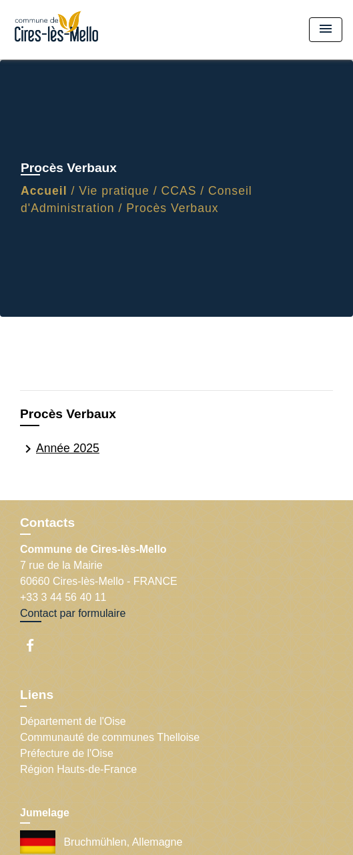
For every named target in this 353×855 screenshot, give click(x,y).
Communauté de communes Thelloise (110, 737)
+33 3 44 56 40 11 (63, 597)
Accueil (44, 190)
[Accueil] (61, 30)
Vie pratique (114, 190)
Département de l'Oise (73, 721)
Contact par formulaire (72, 613)
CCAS (179, 190)
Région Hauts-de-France (78, 769)
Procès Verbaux (172, 208)
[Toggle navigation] (325, 29)
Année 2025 (59, 449)
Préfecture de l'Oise (66, 753)
